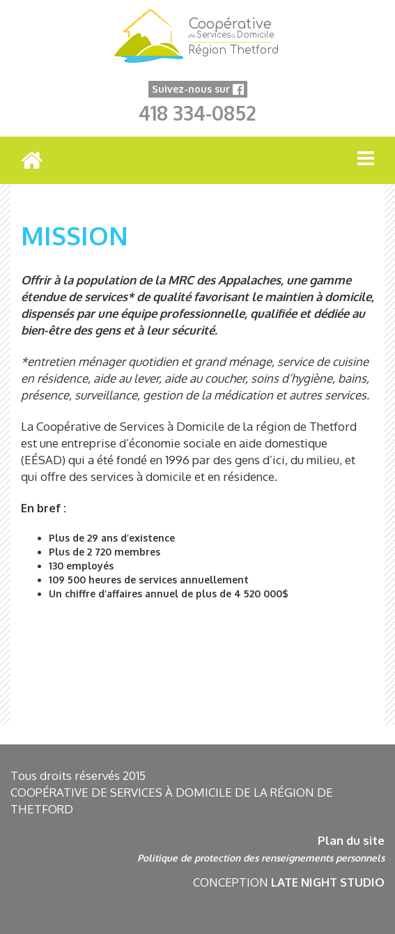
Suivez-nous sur (198, 89)
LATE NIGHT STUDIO (328, 882)
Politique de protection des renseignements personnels (261, 858)
